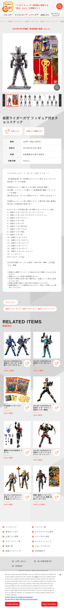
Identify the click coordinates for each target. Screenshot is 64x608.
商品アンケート (13, 551)
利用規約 (19, 566)
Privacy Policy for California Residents (19, 600)
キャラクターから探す (44, 532)
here (36, 579)
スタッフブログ (42, 546)
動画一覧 (9, 546)
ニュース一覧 (40, 527)
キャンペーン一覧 (13, 541)
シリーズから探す (42, 536)
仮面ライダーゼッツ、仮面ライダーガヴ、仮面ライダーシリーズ (30, 309)
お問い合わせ (20, 561)
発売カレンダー (12, 532)
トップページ (11, 527)
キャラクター (10, 302)
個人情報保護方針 (44, 561)
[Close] (60, 577)
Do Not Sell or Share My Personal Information (33, 572)
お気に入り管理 (12, 536)
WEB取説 (40, 551)
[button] (4, 100)
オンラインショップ (43, 541)
